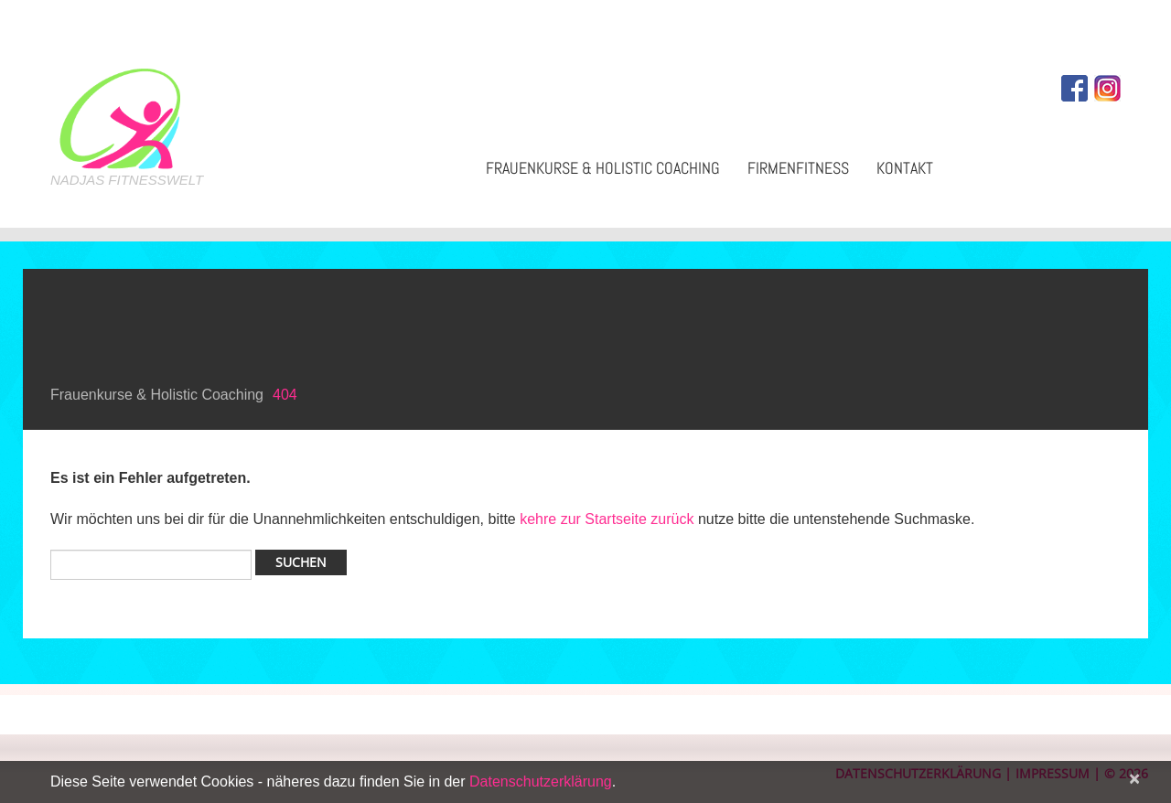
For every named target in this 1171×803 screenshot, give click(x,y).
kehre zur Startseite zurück (609, 519)
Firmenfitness (798, 167)
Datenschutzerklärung (540, 781)
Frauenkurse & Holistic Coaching (603, 167)
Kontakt (904, 167)
